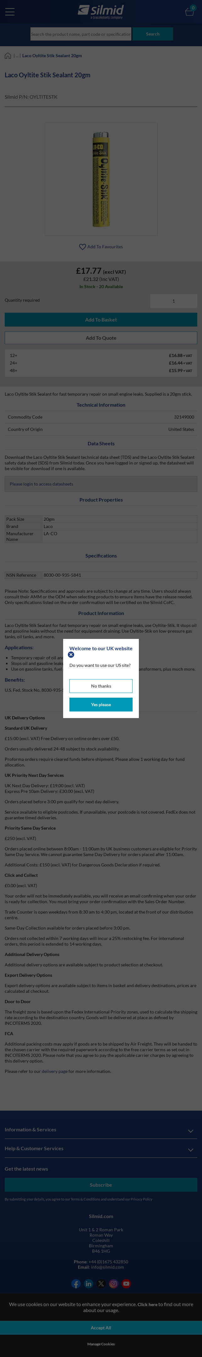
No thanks (101, 686)
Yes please (101, 704)
